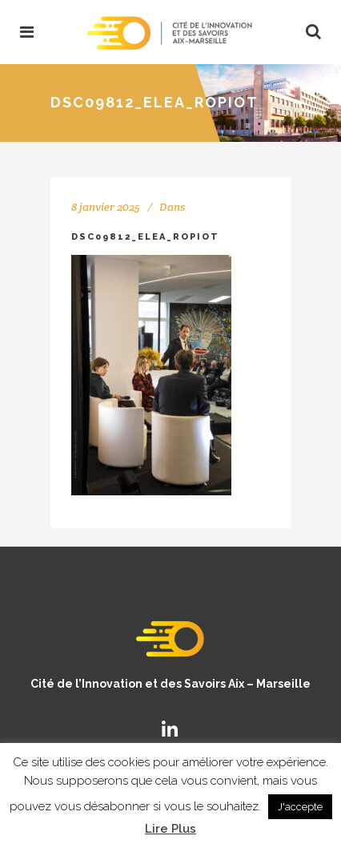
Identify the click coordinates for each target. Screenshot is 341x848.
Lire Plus (170, 829)
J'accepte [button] (300, 807)
